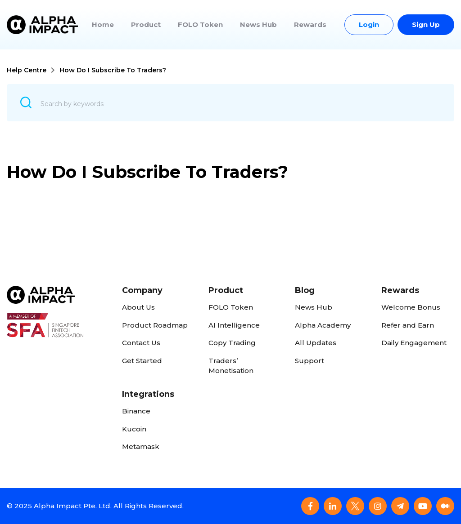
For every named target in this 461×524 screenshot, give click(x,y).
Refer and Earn (407, 325)
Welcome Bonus (410, 307)
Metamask (140, 446)
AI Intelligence (234, 325)
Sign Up (426, 24)
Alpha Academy (323, 325)
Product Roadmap (155, 325)
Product (146, 24)
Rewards (310, 24)
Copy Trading (232, 342)
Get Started (142, 360)
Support (309, 360)
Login (369, 24)
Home (103, 24)
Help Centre (26, 70)
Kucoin (134, 429)
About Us (138, 307)
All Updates (315, 342)
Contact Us (141, 342)
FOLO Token (200, 24)
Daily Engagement (414, 342)
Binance (136, 411)
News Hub (258, 24)
